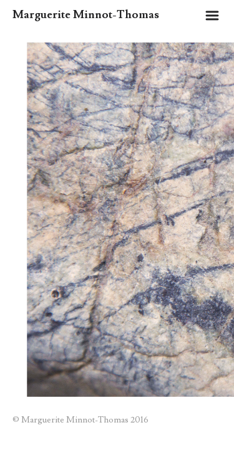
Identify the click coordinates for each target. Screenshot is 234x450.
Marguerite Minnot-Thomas (85, 15)
